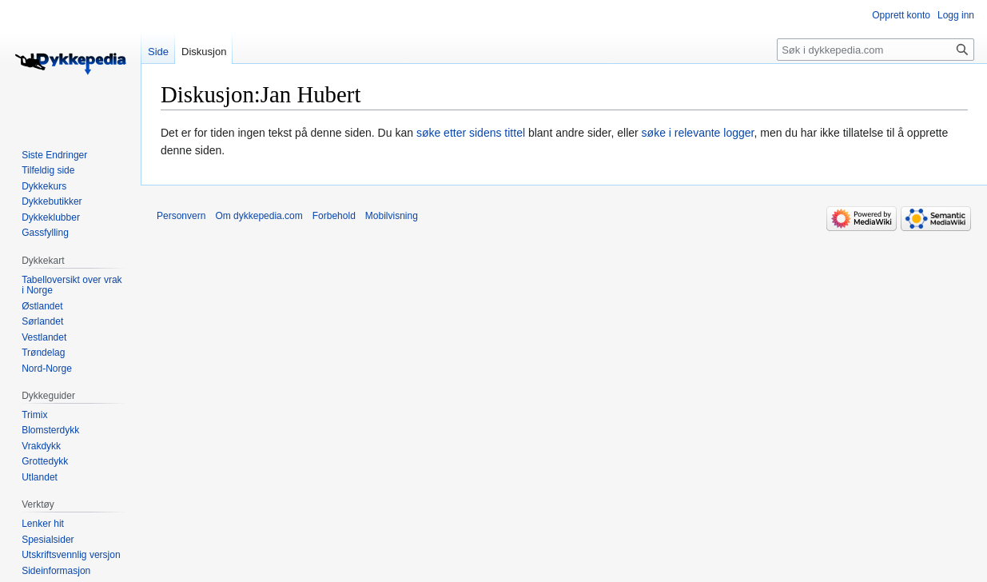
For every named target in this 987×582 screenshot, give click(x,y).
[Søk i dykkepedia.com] (875, 49)
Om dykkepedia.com (258, 215)
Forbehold (334, 215)
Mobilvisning (391, 215)
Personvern (181, 215)
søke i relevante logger (698, 132)
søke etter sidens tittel (470, 132)
